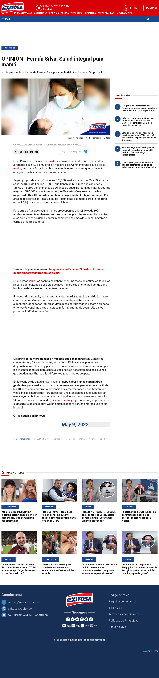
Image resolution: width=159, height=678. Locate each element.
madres (53, 161)
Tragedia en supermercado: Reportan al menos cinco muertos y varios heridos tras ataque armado (139, 108)
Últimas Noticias (22, 13)
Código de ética (119, 595)
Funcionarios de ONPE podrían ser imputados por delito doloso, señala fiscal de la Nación (139, 516)
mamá (82, 439)
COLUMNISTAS (43, 439)
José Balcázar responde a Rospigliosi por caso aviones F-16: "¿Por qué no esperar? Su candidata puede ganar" (139, 569)
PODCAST (152, 8)
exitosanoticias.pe (20, 608)
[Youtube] (77, 619)
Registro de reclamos (123, 601)
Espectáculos (106, 13)
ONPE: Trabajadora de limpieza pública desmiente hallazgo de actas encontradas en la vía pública (139, 164)
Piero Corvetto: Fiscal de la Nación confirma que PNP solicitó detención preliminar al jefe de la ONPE (59, 516)
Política (54, 13)
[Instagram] (82, 619)
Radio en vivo (117, 627)
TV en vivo (115, 608)
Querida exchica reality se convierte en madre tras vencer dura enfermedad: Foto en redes (59, 569)
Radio (30, 25)
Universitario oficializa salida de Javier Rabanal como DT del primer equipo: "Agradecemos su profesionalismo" (18, 569)
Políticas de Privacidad (124, 620)
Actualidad (40, 13)
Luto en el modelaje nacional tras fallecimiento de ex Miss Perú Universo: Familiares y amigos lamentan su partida (138, 121)
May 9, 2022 (75, 424)
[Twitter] (73, 619)
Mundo (65, 13)
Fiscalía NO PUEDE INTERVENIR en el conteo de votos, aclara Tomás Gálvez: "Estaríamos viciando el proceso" (99, 516)
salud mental (62, 400)
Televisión (19, 25)
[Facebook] (68, 619)
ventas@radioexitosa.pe (23, 602)
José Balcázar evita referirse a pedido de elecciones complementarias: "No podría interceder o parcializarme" (99, 569)
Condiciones (59, 439)
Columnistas (9, 48)
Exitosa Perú (126, 13)
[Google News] (86, 619)
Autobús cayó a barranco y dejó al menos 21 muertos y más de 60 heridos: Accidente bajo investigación (138, 151)
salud (32, 281)
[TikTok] (91, 619)
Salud (102, 439)
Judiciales (90, 13)
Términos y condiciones (124, 614)
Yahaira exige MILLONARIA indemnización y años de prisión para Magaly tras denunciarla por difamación (19, 516)
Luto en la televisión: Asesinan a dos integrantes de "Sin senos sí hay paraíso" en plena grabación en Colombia (139, 136)
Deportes (76, 13)
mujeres (92, 439)
